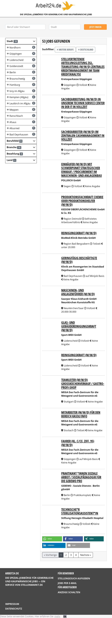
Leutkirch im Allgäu (21, 103)
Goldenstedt (21, 66)
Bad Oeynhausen (21, 134)
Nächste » (85, 555)
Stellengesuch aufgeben (74, 578)
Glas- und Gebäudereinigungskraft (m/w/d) (78, 326)
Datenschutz (13, 608)
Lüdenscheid (21, 60)
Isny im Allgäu (21, 91)
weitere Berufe (65, 49)
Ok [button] (64, 616)
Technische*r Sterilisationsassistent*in (79, 511)
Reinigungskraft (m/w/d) (79, 233)
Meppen (21, 109)
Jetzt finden (95, 27)
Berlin (21, 72)
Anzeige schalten (69, 592)
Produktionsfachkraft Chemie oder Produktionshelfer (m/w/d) (82, 201)
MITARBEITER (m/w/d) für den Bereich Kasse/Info (80, 414)
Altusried (21, 128)
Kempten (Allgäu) (21, 97)
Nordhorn (21, 47)
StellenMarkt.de (32, 584)
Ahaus (21, 122)
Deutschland (85, 49)
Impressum (12, 604)
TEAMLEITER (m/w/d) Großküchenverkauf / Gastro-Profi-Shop (82, 383)
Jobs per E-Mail (67, 583)
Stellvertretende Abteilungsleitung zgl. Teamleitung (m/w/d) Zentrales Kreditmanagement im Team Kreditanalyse (83, 66)
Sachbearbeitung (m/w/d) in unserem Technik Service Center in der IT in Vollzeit (83, 103)
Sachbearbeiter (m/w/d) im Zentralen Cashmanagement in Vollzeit (82, 135)
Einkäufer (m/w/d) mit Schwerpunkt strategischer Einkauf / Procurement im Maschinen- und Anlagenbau (81, 170)
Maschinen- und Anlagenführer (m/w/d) (78, 292)
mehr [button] (57, 616)
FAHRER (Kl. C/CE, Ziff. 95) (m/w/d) (77, 443)
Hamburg (21, 84)
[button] (21, 41)
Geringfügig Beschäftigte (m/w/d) (79, 260)
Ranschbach (21, 115)
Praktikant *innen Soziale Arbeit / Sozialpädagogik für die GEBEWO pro (81, 477)
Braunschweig (21, 78)
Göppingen (21, 53)
